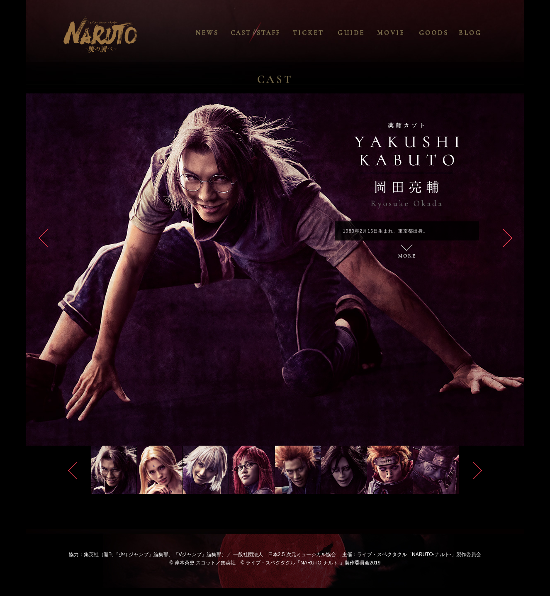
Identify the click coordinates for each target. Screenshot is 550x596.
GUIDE (362, 32)
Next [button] (477, 470)
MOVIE (401, 32)
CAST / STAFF (255, 32)
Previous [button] (72, 470)
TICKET (317, 32)
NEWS (220, 32)
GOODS (443, 32)
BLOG (483, 32)
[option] (275, 269)
